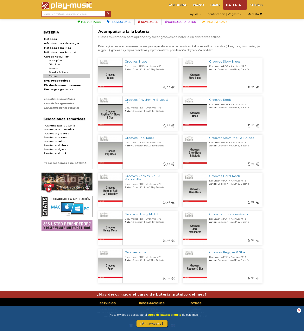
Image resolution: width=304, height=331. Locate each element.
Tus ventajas (89, 21)
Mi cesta (254, 14)
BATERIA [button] (235, 5)
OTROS (256, 5)
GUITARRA (178, 5)
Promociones (119, 21)
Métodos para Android (60, 52)
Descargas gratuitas (58, 89)
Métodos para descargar (61, 43)
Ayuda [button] (195, 14)
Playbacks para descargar (62, 85)
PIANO (198, 5)
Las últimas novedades (59, 99)
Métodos (50, 38)
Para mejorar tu (59, 129)
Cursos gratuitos (180, 21)
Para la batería (59, 125)
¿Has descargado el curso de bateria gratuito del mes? (152, 294)
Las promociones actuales (61, 107)
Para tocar (56, 133)
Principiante (57, 60)
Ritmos (53, 68)
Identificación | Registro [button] (224, 14)
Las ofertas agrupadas (59, 103)
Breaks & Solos (58, 72)
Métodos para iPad (57, 47)
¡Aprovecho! (152, 323)
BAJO (215, 5)
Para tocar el (56, 145)
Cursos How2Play (56, 56)
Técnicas (54, 64)
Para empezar (214, 21)
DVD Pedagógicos (57, 80)
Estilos (53, 76)
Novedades (148, 21)
